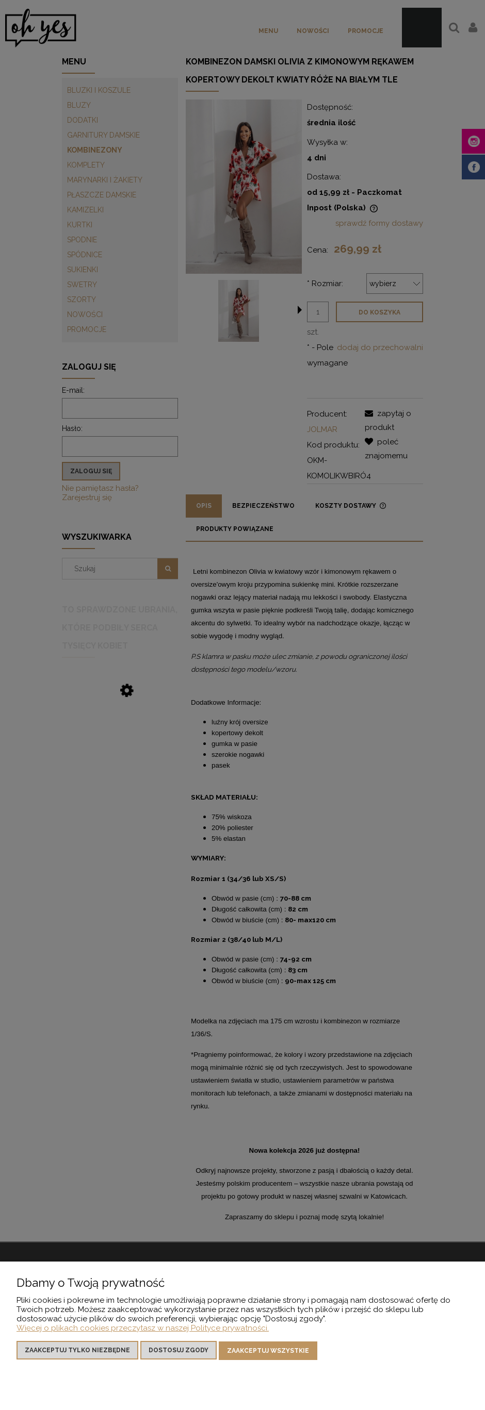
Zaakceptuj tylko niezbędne (77, 1351)
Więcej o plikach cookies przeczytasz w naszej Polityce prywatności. (143, 1329)
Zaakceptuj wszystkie (268, 1351)
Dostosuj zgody (178, 1351)
